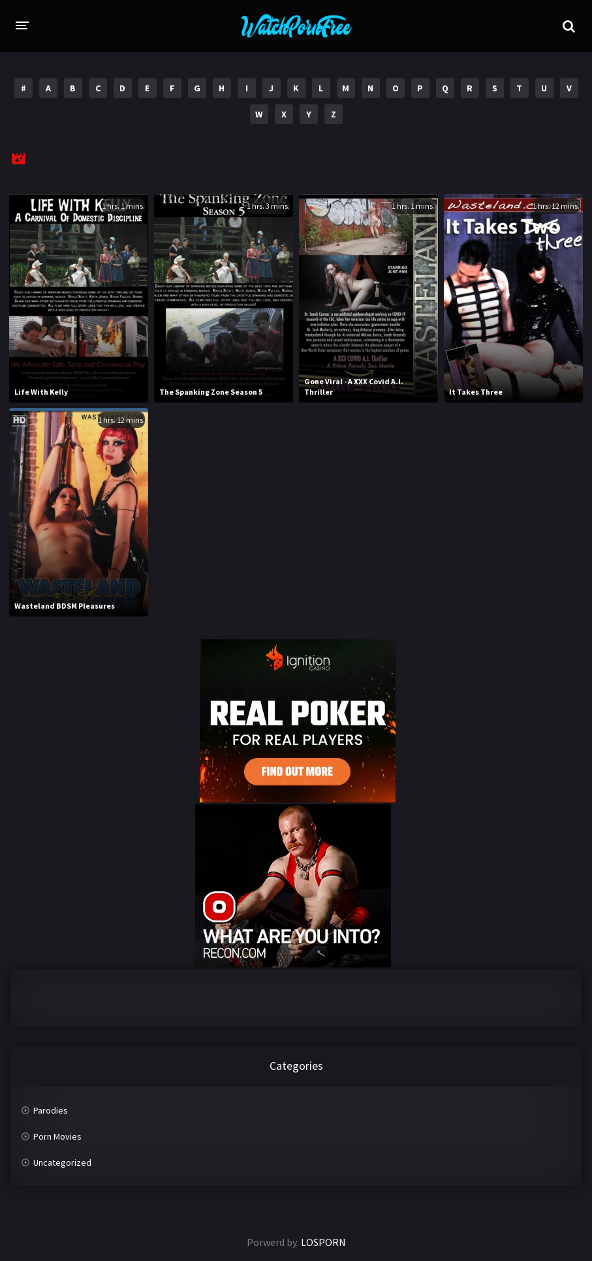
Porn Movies (57, 1136)
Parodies (50, 1110)
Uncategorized (62, 1162)
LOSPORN (323, 1242)
